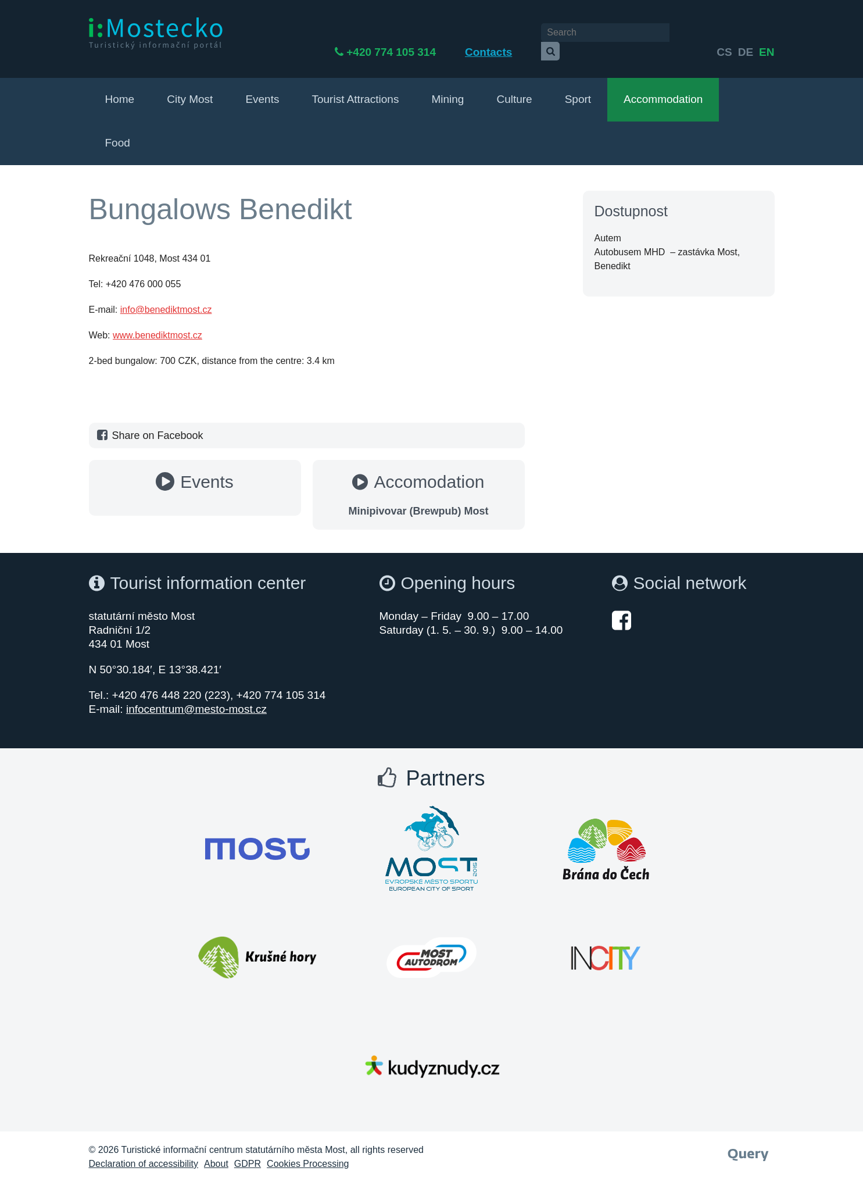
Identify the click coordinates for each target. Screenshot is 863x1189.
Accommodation (663, 88)
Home (120, 88)
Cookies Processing (308, 1153)
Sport (578, 88)
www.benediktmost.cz (157, 324)
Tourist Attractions (355, 88)
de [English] (745, 33)
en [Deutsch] (766, 33)
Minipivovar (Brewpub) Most (418, 500)
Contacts (529, 33)
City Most (190, 88)
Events (262, 88)
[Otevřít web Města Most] (257, 837)
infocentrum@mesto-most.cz (196, 698)
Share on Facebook (149, 424)
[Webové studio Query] (748, 1140)
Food (117, 132)
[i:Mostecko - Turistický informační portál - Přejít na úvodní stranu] (156, 33)
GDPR (247, 1153)
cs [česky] (724, 33)
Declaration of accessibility (144, 1153)
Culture (514, 88)
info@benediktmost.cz (166, 299)
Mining (447, 88)
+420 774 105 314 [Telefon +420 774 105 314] (432, 33)
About (216, 1153)
